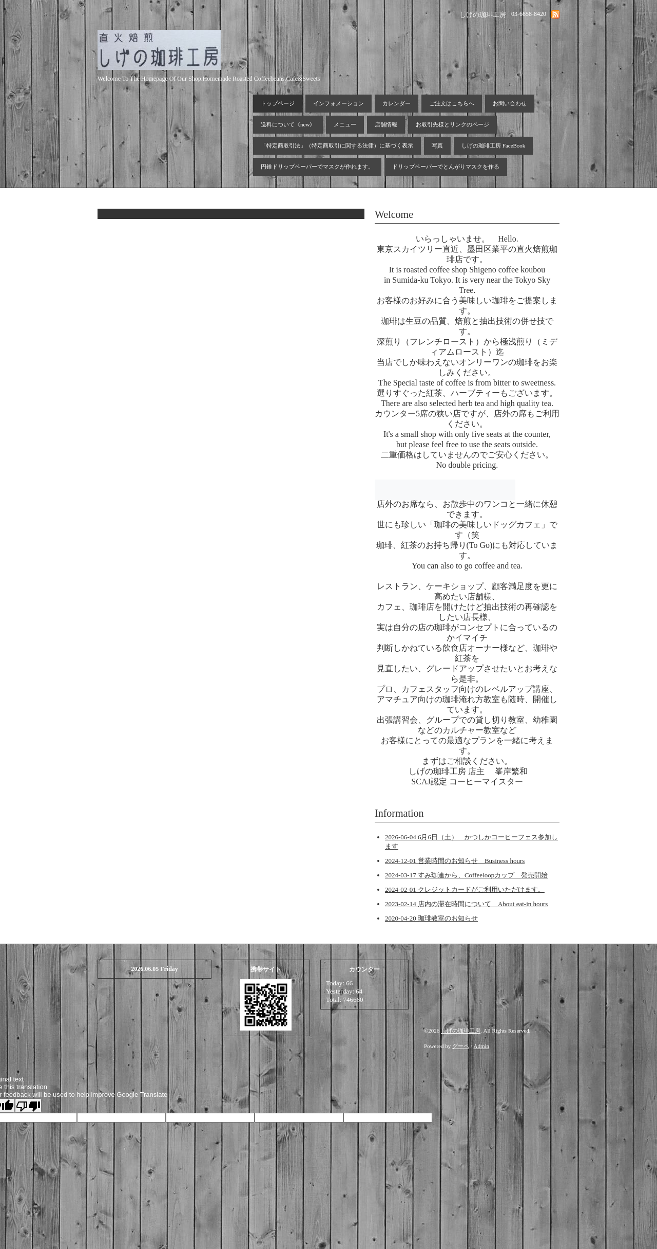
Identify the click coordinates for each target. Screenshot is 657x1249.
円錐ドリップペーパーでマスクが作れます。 (317, 166)
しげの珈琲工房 (460, 1030)
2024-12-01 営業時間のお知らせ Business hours (455, 861)
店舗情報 (386, 124)
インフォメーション (338, 103)
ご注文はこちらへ (451, 103)
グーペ (460, 1046)
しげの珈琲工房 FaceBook (493, 145)
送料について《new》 (288, 124)
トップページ (278, 103)
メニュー (345, 124)
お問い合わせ (510, 103)
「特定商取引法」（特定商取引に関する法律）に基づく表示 (337, 145)
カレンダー (396, 103)
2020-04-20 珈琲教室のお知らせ (431, 918)
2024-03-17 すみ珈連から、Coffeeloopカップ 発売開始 (466, 875)
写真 (437, 145)
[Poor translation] (28, 1105)
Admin (482, 1046)
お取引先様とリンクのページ (452, 124)
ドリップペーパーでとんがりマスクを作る (445, 166)
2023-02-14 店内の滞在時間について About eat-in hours (466, 904)
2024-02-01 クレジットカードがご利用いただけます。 (465, 889)
